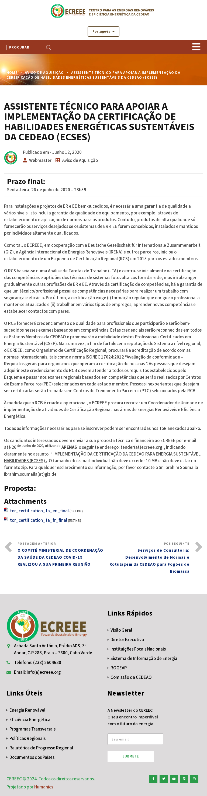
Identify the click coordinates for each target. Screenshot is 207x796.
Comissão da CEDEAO (131, 677)
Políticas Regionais (27, 738)
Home (12, 72)
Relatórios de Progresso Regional (41, 748)
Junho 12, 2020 (67, 152)
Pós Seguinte (146, 558)
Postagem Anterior (61, 554)
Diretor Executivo (127, 640)
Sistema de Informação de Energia (144, 658)
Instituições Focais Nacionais (138, 649)
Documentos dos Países (31, 757)
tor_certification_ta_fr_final (38, 520)
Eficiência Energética (29, 720)
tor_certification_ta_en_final (39, 511)
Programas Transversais (32, 729)
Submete (131, 756)
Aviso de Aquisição (44, 72)
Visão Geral (121, 630)
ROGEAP (119, 668)
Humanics (43, 787)
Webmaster (40, 160)
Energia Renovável (27, 710)
